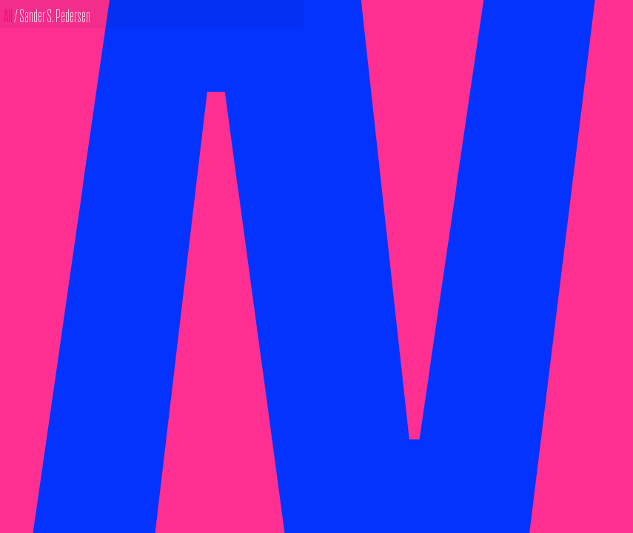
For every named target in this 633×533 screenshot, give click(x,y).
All (9, 14)
